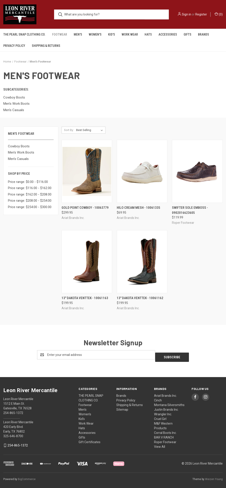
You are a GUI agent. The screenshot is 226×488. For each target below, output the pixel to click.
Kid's (111, 34)
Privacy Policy (14, 45)
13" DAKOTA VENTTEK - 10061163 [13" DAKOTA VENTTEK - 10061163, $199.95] (85, 298)
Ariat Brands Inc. (165, 393)
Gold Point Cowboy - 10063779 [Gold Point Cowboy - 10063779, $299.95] (85, 208)
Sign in (186, 14)
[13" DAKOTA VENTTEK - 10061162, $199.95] (142, 261)
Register (201, 14)
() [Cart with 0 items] (219, 14)
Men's (78, 34)
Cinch (158, 398)
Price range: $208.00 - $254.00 (29, 201)
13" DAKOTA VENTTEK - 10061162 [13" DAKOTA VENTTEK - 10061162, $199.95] (140, 298)
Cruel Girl (160, 416)
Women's (95, 34)
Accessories (167, 34)
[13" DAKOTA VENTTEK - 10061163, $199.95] (86, 261)
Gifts (187, 34)
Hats (148, 34)
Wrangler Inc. (163, 412)
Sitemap (122, 407)
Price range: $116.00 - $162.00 (29, 188)
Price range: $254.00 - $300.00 (29, 207)
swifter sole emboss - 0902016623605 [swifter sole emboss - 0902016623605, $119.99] (190, 210)
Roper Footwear (165, 439)
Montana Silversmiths (169, 402)
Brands (203, 34)
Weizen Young (214, 476)
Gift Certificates (89, 439)
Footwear (59, 34)
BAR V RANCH (164, 435)
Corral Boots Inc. (165, 430)
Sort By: (69, 130)
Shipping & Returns (46, 45)
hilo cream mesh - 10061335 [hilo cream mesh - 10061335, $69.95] (138, 208)
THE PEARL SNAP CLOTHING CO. (24, 34)
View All (159, 444)
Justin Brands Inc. (166, 407)
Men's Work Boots (21, 152)
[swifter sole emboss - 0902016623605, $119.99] (197, 171)
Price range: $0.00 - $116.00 (28, 182)
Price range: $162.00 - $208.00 (29, 194)
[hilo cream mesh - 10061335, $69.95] (142, 171)
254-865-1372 (18, 443)
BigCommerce (27, 476)
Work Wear (130, 34)
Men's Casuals (18, 159)
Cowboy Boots (19, 146)
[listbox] (90, 130)
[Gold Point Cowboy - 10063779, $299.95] (86, 171)
